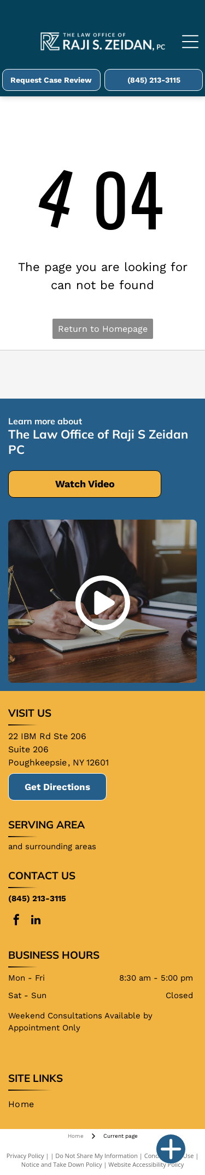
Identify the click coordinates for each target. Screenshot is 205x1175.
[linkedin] (35, 921)
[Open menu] (190, 41)
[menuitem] (25, 1104)
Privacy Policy (25, 1155)
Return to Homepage (103, 329)
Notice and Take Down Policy (61, 1164)
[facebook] (16, 921)
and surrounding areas (52, 846)
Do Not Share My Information (96, 1155)
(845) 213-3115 (37, 898)
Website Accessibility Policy (146, 1164)
